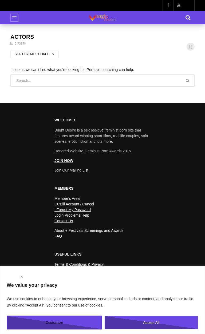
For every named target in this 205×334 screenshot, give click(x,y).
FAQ (58, 236)
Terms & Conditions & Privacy (79, 264)
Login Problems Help (71, 215)
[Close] (21, 276)
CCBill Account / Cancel (74, 204)
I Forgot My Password (72, 210)
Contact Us (63, 221)
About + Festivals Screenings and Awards (89, 230)
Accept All (151, 322)
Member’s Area (67, 198)
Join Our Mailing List (71, 170)
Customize (54, 322)
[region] (102, 300)
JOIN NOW (63, 160)
